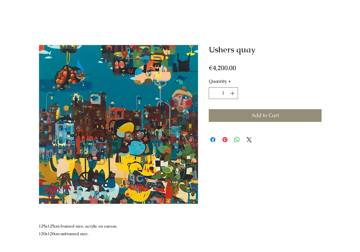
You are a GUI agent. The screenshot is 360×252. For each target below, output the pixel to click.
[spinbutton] (223, 93)
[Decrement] (214, 93)
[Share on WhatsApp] (237, 139)
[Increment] (233, 93)
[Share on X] (249, 139)
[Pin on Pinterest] (225, 139)
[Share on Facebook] (213, 139)
